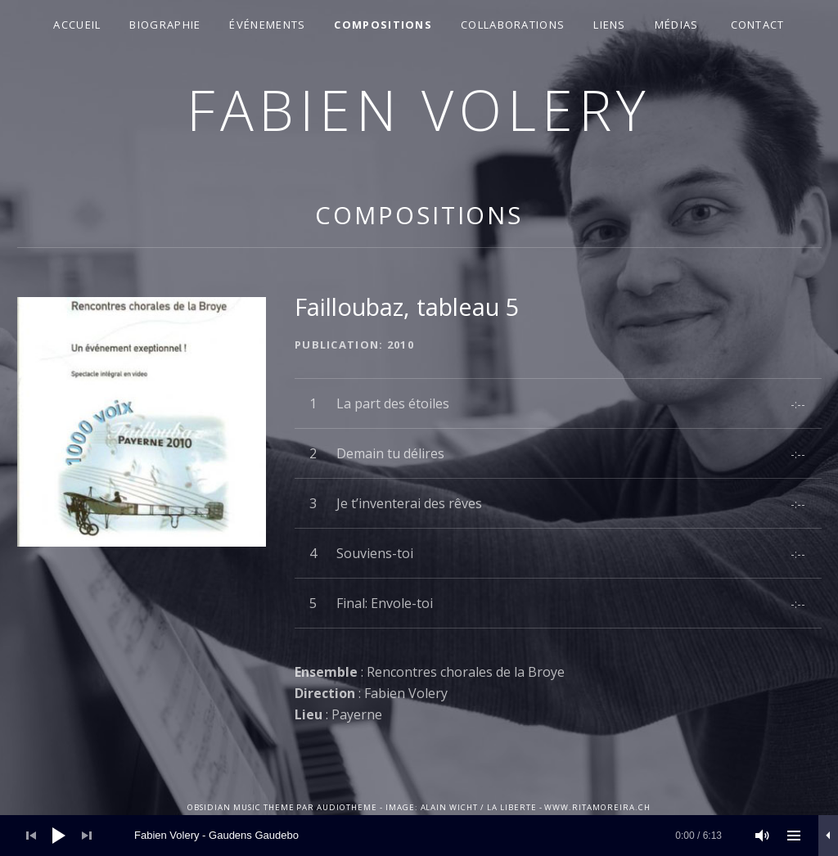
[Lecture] (59, 835)
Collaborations (513, 24)
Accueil (77, 24)
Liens (609, 24)
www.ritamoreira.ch (597, 807)
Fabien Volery (419, 109)
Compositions (383, 24)
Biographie (164, 24)
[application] (419, 835)
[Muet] (763, 835)
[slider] (428, 835)
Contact (758, 24)
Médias (677, 24)
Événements (267, 24)
